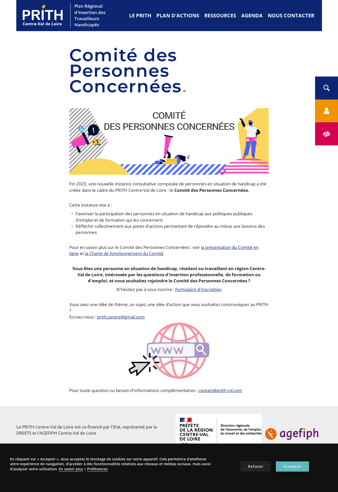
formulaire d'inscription (198, 289)
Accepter (292, 466)
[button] (326, 88)
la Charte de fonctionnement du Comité (124, 253)
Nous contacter (291, 15)
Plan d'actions (177, 15)
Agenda (252, 15)
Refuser (255, 466)
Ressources (220, 15)
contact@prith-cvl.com (220, 390)
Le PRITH (140, 15)
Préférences (97, 468)
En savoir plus (71, 468)
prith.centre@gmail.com (121, 317)
